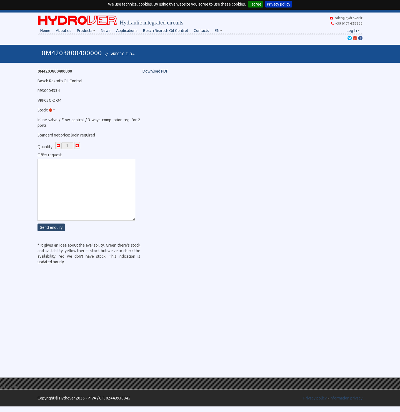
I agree (255, 4)
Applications (127, 30)
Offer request (50, 155)
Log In (353, 30)
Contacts (201, 30)
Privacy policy (278, 4)
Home (45, 30)
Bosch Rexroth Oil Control (165, 30)
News (106, 30)
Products (86, 30)
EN (218, 30)
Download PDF (155, 71)
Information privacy (346, 398)
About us (63, 30)
